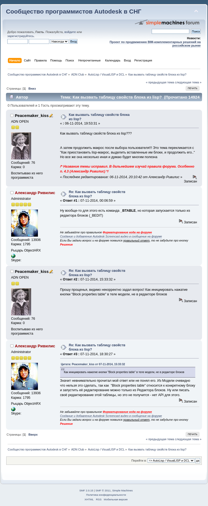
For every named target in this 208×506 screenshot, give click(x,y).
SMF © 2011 (103, 490)
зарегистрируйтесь (20, 36)
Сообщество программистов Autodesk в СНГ (73, 11)
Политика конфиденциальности (106, 494)
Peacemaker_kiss (32, 115)
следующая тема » (188, 82)
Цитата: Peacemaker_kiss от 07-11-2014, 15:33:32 (93, 364)
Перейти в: (139, 460)
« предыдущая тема (160, 82)
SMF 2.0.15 (86, 490)
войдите (70, 32)
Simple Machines (122, 490)
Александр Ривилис (35, 192)
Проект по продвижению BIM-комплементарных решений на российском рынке (155, 43)
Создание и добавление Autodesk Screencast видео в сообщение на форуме (111, 236)
